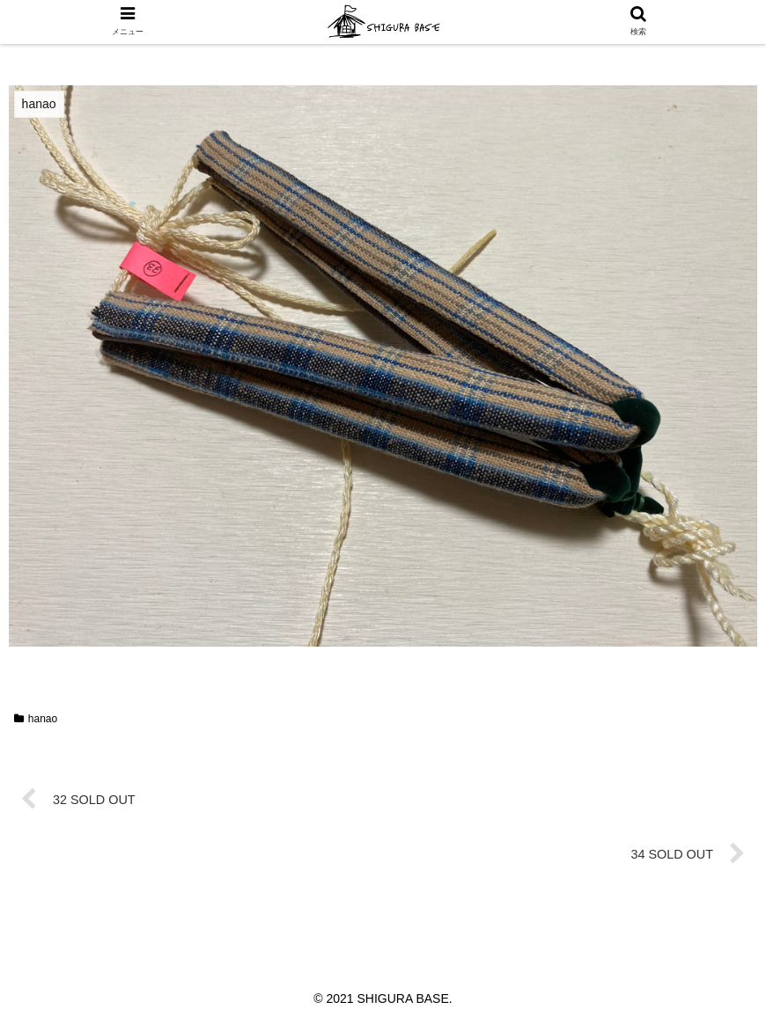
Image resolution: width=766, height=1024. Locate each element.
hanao (35, 719)
